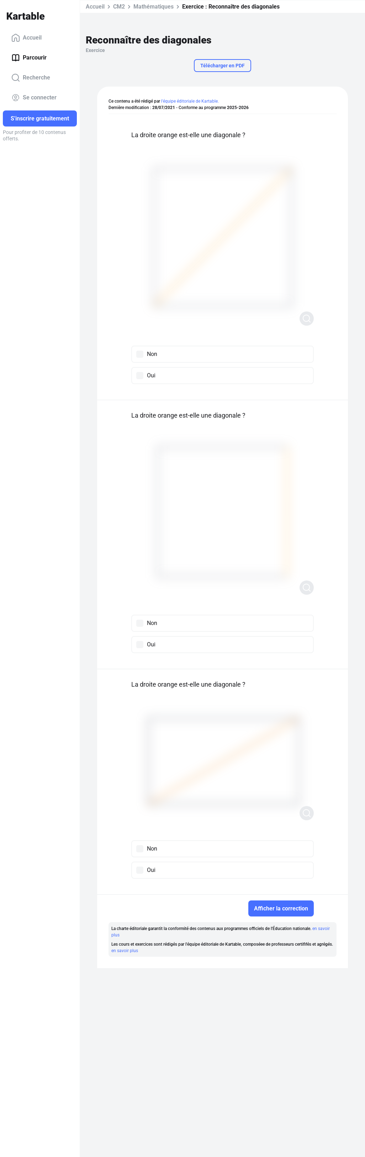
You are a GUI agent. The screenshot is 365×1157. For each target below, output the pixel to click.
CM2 (119, 6)
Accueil (26, 37)
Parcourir (29, 57)
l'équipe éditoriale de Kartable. (190, 101)
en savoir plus (124, 950)
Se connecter (34, 97)
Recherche (30, 77)
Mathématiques (153, 6)
